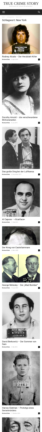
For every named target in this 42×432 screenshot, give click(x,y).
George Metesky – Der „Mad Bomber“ (20, 285)
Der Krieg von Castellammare (16, 247)
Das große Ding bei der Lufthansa (18, 171)
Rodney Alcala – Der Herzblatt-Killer (19, 56)
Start (3, 17)
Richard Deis (6, 59)
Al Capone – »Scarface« (13, 219)
